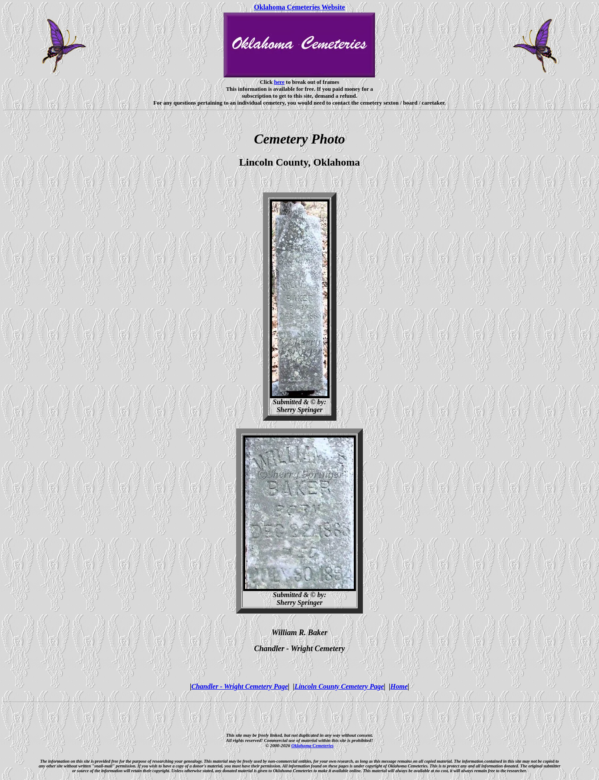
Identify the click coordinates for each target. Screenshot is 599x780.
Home (399, 686)
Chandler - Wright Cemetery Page (239, 686)
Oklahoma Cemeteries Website (299, 7)
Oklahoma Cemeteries (312, 745)
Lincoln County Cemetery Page (339, 686)
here (279, 82)
